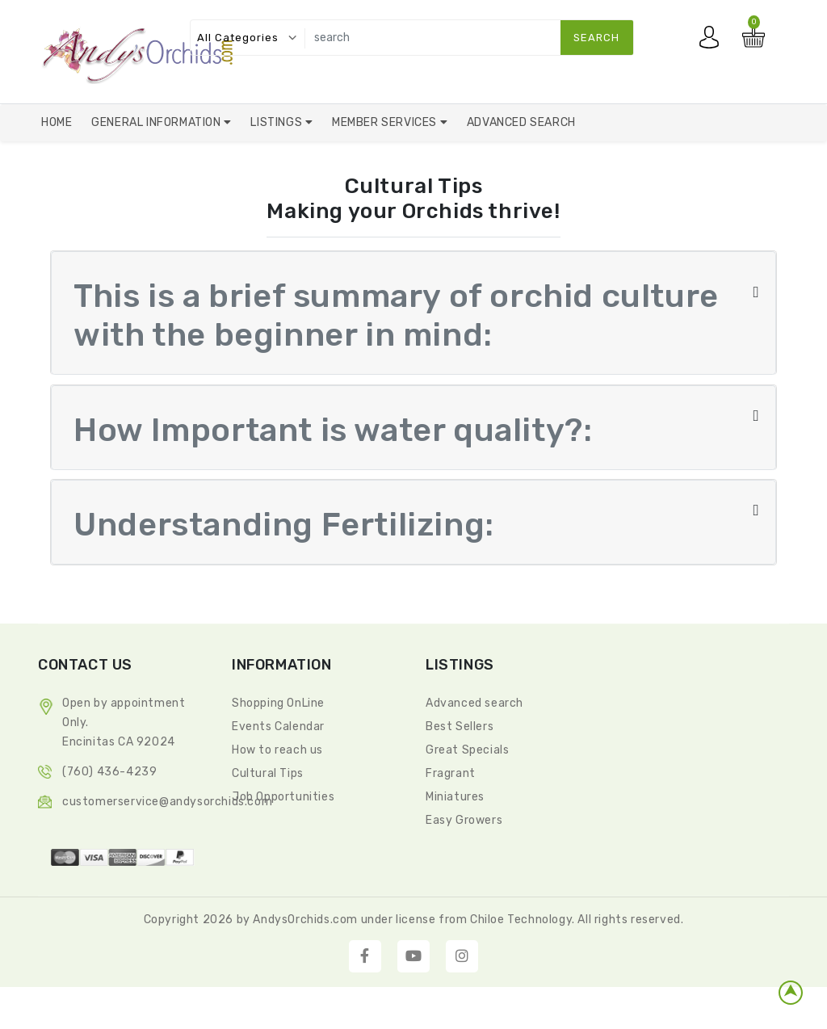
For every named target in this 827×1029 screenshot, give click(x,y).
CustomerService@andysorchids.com (167, 802)
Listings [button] (277, 122)
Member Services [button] (386, 122)
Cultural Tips (268, 774)
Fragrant (451, 774)
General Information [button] (157, 122)
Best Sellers (459, 727)
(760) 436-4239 (109, 772)
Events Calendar (278, 727)
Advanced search (474, 704)
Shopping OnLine (278, 704)
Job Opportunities (283, 797)
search (596, 38)
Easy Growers (464, 821)
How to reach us (277, 751)
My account (713, 41)
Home (56, 122)
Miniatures (455, 797)
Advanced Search (521, 122)
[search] (465, 37)
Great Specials (467, 751)
